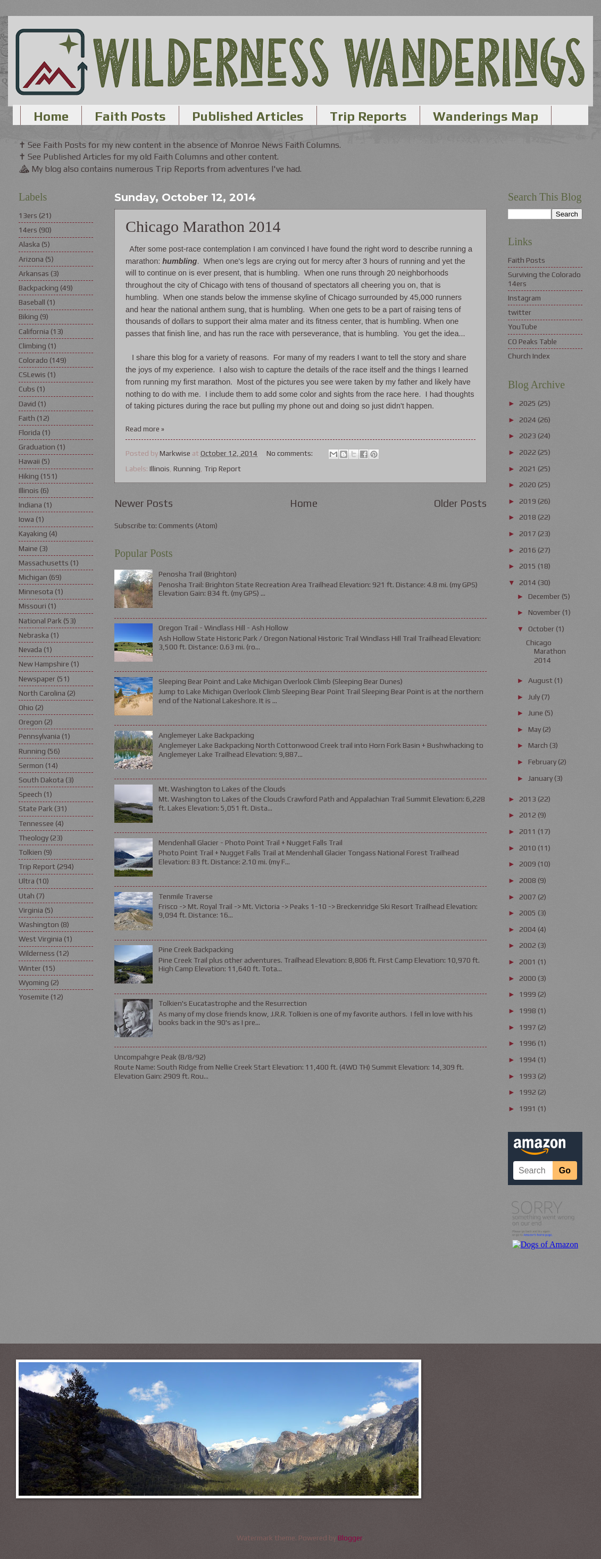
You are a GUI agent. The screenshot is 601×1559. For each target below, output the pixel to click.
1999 (528, 994)
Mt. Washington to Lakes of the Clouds (222, 789)
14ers (28, 230)
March (538, 745)
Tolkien (30, 852)
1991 (528, 1108)
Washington (39, 924)
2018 (528, 517)
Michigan (33, 577)
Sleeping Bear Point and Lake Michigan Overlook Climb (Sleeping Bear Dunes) (280, 681)
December (545, 596)
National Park (40, 620)
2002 (528, 945)
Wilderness (37, 953)
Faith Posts (130, 116)
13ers (28, 215)
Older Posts (460, 503)
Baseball (32, 302)
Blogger (350, 1537)
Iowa (26, 519)
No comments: (290, 453)
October (542, 628)
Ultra (27, 881)
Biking (28, 316)
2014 (528, 582)
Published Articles (248, 116)
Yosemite (34, 997)
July (534, 697)
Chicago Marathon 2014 (203, 226)
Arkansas (34, 273)
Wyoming (34, 982)
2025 (528, 403)
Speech (30, 794)
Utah (27, 895)
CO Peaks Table (532, 341)
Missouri (32, 606)
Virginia (31, 910)
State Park (36, 808)
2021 (528, 468)
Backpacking (39, 288)
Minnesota (36, 591)
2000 (528, 978)
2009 (528, 864)
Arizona (31, 259)
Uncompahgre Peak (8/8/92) (160, 1057)
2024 (528, 419)
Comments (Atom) (188, 525)
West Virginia (40, 939)
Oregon (31, 722)
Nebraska (34, 635)
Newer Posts (143, 503)
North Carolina (42, 693)
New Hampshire (44, 664)
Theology (33, 837)
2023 (528, 435)
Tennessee (36, 823)
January (541, 778)
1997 (528, 1027)
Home (51, 116)
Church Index (529, 356)
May (535, 729)
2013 (528, 799)
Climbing (32, 345)
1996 (528, 1043)
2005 (528, 912)
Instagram (524, 298)
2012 (528, 815)
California (34, 331)
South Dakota (41, 780)
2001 (528, 961)
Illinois (159, 468)
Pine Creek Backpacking (195, 949)
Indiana (30, 505)
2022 (528, 452)
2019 (528, 501)
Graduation (37, 447)
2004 (528, 929)
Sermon (31, 765)
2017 (528, 533)
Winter (30, 968)
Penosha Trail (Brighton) (197, 574)
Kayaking (33, 533)
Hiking (29, 476)
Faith (27, 418)
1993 (528, 1076)
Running (187, 468)
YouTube (522, 326)
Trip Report (222, 468)
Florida (29, 432)
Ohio (26, 707)
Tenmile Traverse (185, 896)
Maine (28, 548)
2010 (528, 848)
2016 (528, 550)
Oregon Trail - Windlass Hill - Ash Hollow (223, 627)
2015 (528, 566)
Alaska (29, 244)
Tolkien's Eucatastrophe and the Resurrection (232, 1003)
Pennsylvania (39, 736)
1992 (528, 1092)
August (541, 680)
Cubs (27, 389)
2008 (528, 880)
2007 (528, 897)
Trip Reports (368, 116)
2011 (528, 831)
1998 (528, 1010)
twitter (519, 312)
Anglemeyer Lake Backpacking (206, 735)
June (536, 712)
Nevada (30, 649)
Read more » (145, 428)
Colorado (33, 360)
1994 (528, 1059)
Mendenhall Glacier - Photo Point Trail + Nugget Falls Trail (250, 842)
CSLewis (32, 374)
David (27, 403)
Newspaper (37, 678)
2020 (528, 484)
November (545, 612)
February (543, 761)
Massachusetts (44, 562)
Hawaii (29, 461)
